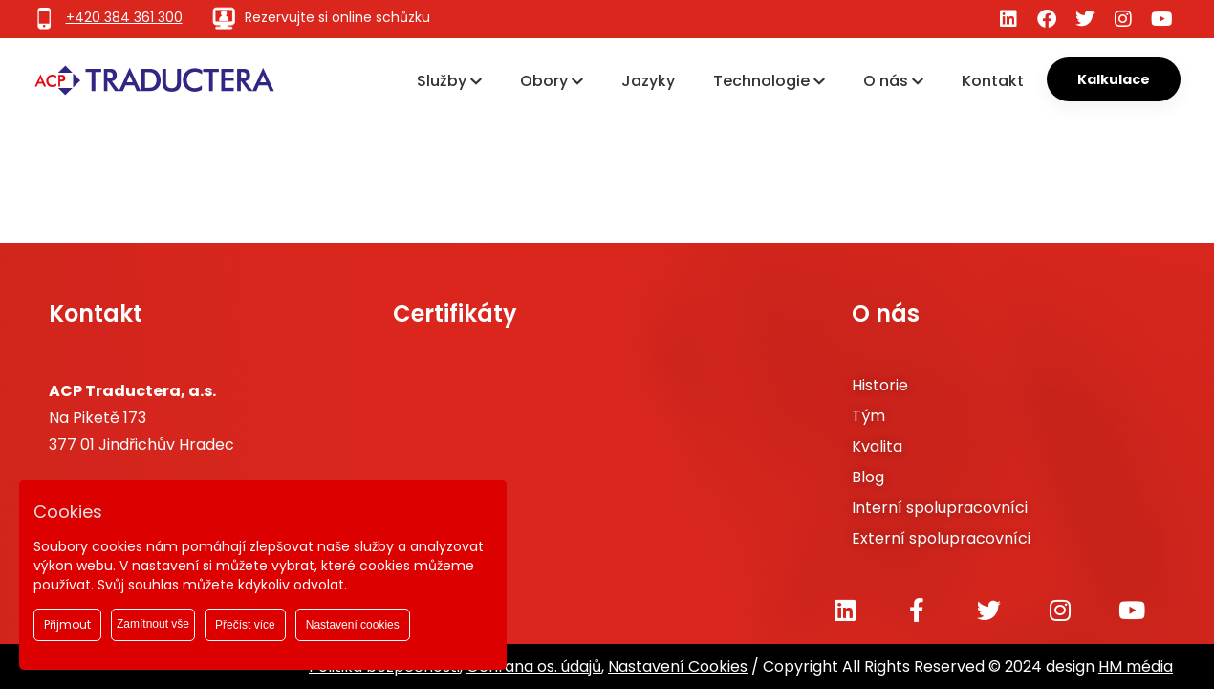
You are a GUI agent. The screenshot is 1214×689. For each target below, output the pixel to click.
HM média (1135, 667)
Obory (551, 81)
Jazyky (648, 81)
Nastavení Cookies (678, 667)
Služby (449, 81)
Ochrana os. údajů (533, 667)
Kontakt (993, 81)
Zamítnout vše (153, 624)
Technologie (769, 81)
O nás (893, 81)
